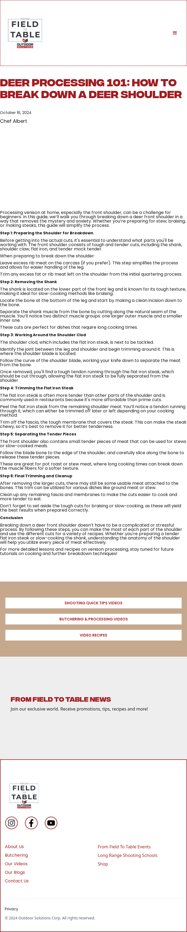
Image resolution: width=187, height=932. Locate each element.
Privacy (11, 909)
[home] (25, 33)
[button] (175, 33)
